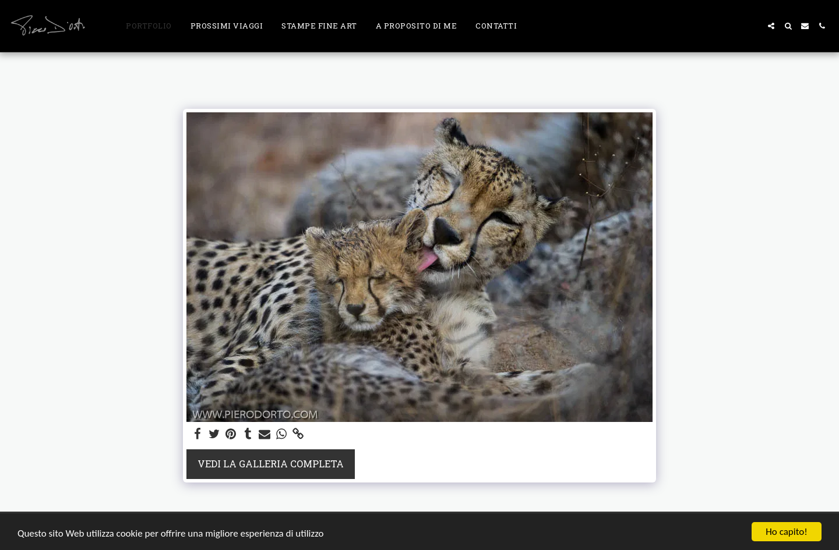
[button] (771, 26)
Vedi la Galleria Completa (271, 463)
